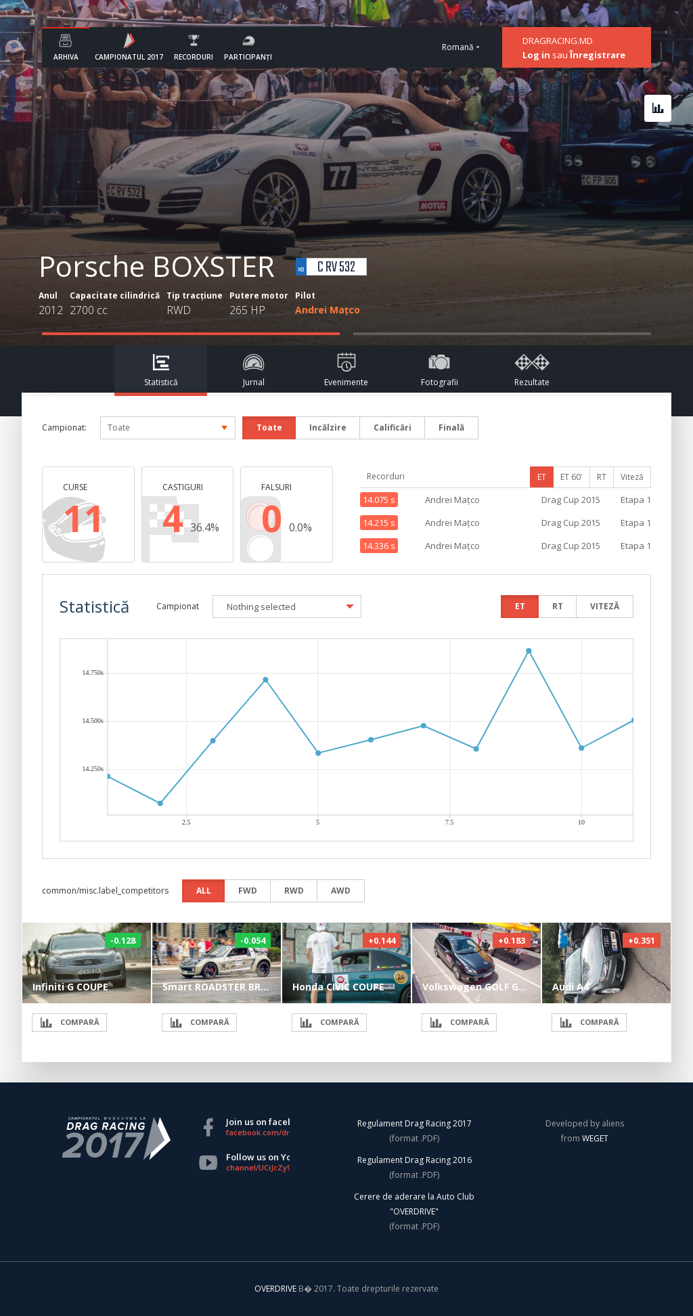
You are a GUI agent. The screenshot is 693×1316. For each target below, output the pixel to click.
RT (601, 477)
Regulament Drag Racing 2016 (414, 1160)
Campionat (177, 606)
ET (541, 477)
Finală (451, 427)
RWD (294, 890)
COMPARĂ (69, 1022)
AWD (341, 890)
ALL (203, 890)
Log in (536, 55)
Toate (269, 427)
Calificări (392, 427)
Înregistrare (597, 55)
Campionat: (64, 427)
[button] (287, 606)
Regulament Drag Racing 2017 (414, 1123)
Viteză (632, 477)
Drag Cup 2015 (570, 500)
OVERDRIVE (276, 1288)
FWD (247, 890)
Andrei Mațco (327, 309)
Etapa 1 (636, 500)
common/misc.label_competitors (105, 890)
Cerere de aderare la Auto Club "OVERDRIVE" (414, 1204)
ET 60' (571, 477)
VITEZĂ (604, 606)
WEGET (595, 1138)
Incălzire (327, 427)
